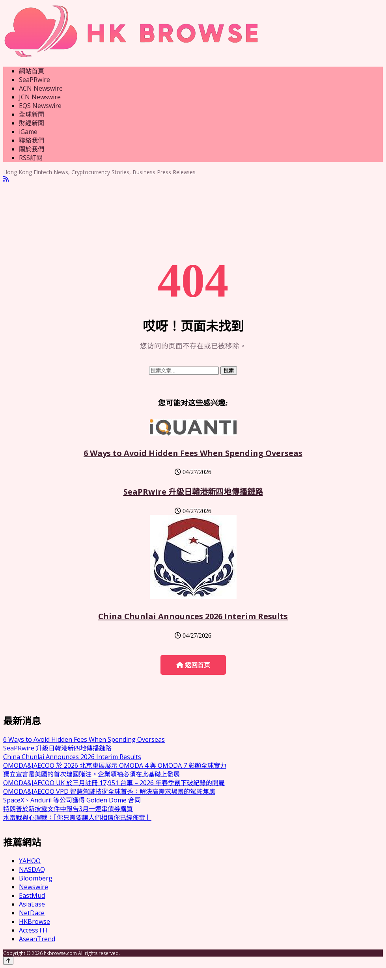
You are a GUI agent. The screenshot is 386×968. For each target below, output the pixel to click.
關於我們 (31, 149)
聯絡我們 (31, 140)
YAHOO (30, 860)
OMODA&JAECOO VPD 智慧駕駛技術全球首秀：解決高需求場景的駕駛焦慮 (109, 791)
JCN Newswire (40, 97)
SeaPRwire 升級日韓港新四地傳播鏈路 (193, 491)
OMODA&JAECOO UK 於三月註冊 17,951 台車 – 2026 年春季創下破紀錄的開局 (114, 782)
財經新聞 (31, 123)
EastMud (32, 895)
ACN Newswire (41, 88)
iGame (28, 131)
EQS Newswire (40, 105)
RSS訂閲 (31, 157)
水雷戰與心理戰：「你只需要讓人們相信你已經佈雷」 (77, 817)
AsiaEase (32, 904)
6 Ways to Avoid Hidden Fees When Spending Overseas (193, 453)
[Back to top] (8, 961)
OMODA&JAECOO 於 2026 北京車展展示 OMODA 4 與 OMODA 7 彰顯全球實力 (114, 765)
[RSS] (6, 179)
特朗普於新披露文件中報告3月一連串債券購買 (68, 808)
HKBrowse (34, 921)
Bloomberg (35, 878)
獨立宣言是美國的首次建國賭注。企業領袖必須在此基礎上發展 (91, 774)
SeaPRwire (34, 79)
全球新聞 (31, 114)
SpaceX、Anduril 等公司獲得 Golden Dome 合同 (72, 800)
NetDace (32, 912)
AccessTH (33, 930)
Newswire (33, 886)
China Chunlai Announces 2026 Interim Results (193, 616)
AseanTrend (37, 938)
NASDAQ (32, 869)
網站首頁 (31, 71)
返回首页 (193, 665)
